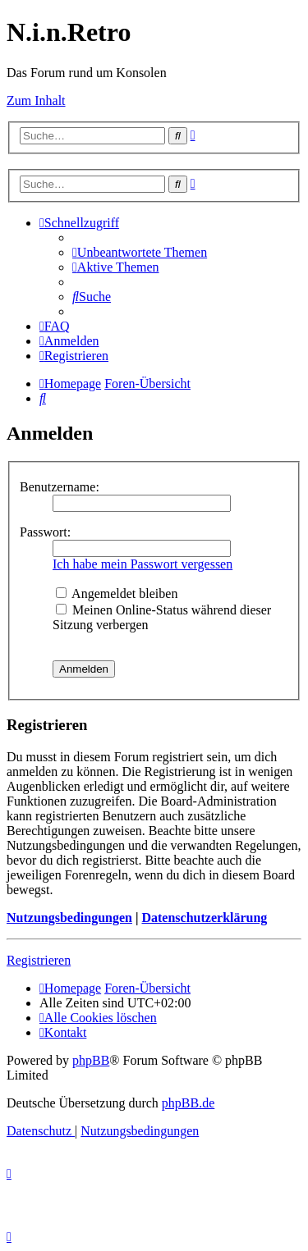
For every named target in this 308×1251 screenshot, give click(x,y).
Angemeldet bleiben (116, 593)
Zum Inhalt (36, 100)
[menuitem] (139, 252)
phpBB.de (188, 1103)
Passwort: (45, 532)
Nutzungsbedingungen (69, 918)
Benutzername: (59, 487)
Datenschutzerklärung (204, 918)
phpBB (90, 1060)
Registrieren (39, 960)
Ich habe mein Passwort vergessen (142, 564)
